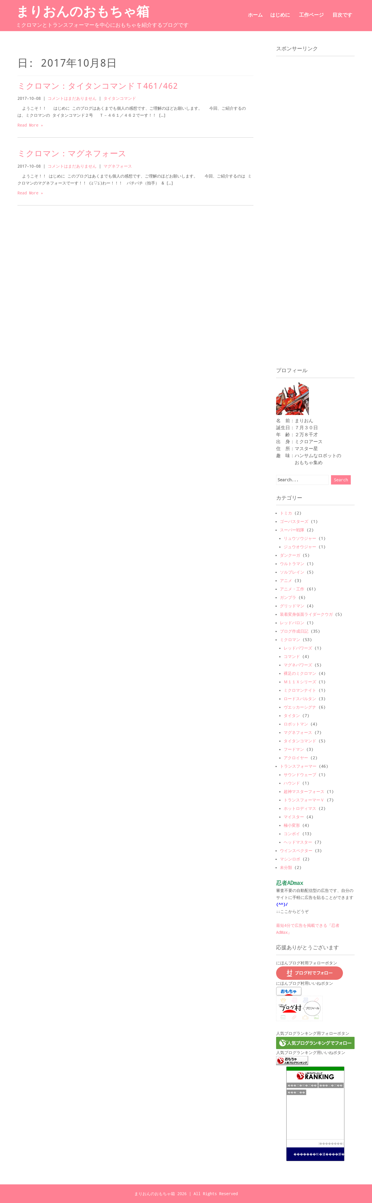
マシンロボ (290, 859)
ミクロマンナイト (300, 690)
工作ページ (311, 15)
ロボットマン (296, 724)
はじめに (280, 15)
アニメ (286, 580)
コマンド (292, 656)
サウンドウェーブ (300, 774)
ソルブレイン (292, 572)
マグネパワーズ (298, 665)
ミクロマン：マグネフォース (71, 153)
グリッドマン (292, 606)
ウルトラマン (292, 563)
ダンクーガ (290, 555)
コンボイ (292, 833)
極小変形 (292, 825)
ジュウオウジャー (300, 546)
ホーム (255, 15)
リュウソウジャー (300, 538)
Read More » (30, 125)
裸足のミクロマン (300, 673)
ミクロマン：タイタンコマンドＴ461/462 (97, 86)
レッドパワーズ (298, 648)
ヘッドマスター (298, 842)
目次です (342, 15)
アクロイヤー (296, 757)
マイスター (294, 817)
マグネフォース (117, 166)
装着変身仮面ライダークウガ (306, 614)
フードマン (294, 749)
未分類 (286, 867)
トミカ (286, 513)
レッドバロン (292, 622)
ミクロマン (290, 639)
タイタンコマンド (119, 98)
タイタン (292, 715)
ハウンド (292, 783)
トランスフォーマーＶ (304, 800)
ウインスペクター (296, 850)
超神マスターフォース (304, 791)
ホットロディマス (300, 808)
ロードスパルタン (300, 698)
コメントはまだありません (72, 98)
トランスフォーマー (298, 766)
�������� (331, 1143)
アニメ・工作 (292, 589)
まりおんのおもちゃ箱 (82, 14)
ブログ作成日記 (294, 631)
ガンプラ (288, 597)
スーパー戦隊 (292, 530)
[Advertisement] (309, 117)
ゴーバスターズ (294, 521)
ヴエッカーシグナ (300, 707)
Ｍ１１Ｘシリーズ (300, 681)
